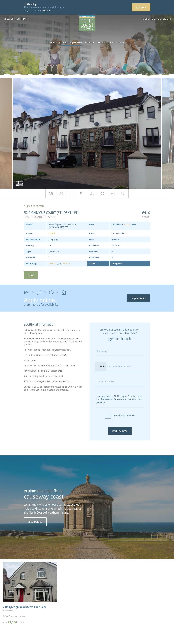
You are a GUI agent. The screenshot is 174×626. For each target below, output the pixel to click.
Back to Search (35, 206)
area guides (35, 521)
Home (53, 42)
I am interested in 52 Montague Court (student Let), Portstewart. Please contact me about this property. (120, 399)
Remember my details (124, 415)
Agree (141, 7)
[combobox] (100, 366)
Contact (120, 42)
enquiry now (119, 431)
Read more (47, 10)
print (31, 275)
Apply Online (138, 298)
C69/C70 (66, 263)
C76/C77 (53, 263)
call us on (15, 18)
